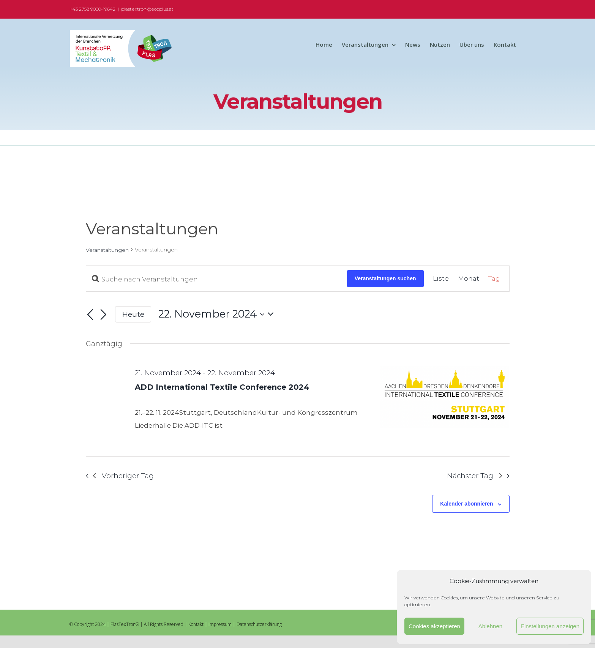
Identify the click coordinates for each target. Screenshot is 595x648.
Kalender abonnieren (466, 504)
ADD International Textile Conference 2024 (222, 387)
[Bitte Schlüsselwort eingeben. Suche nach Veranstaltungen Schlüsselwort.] (216, 279)
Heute (133, 314)
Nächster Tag (474, 475)
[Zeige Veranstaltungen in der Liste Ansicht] (441, 279)
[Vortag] (90, 314)
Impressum (220, 624)
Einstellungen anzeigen (550, 626)
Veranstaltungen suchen (385, 278)
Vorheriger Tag (123, 475)
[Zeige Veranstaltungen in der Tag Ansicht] (494, 279)
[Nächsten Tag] (103, 314)
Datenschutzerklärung (259, 624)
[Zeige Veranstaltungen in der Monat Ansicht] (468, 279)
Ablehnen (490, 626)
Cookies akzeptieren (434, 626)
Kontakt (196, 624)
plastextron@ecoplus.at (147, 9)
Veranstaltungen (107, 250)
